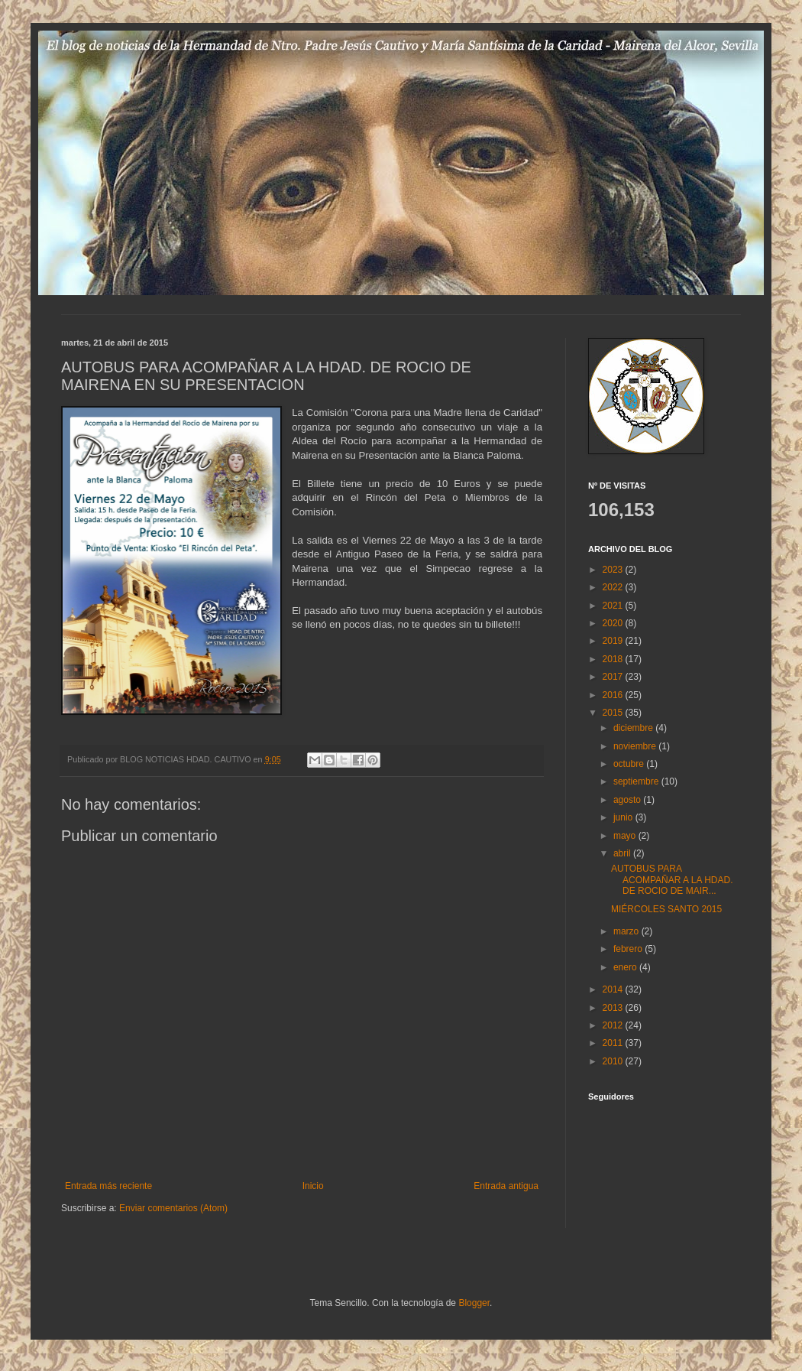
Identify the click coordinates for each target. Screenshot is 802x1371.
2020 (614, 623)
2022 (614, 587)
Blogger (474, 1303)
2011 (614, 1043)
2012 (614, 1025)
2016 (614, 695)
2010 (614, 1061)
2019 (614, 640)
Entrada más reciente (108, 1186)
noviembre (635, 746)
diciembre (634, 728)
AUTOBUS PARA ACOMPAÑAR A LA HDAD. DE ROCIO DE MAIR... (672, 879)
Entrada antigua (506, 1186)
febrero (629, 949)
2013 (614, 1007)
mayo (626, 835)
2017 (614, 676)
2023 (614, 569)
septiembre (637, 781)
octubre (629, 764)
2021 (614, 605)
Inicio (313, 1186)
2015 (614, 712)
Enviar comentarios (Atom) (173, 1208)
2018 (614, 659)
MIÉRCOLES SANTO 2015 (666, 909)
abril (623, 853)
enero (626, 967)
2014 (614, 989)
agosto (628, 799)
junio (624, 817)
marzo (627, 931)
